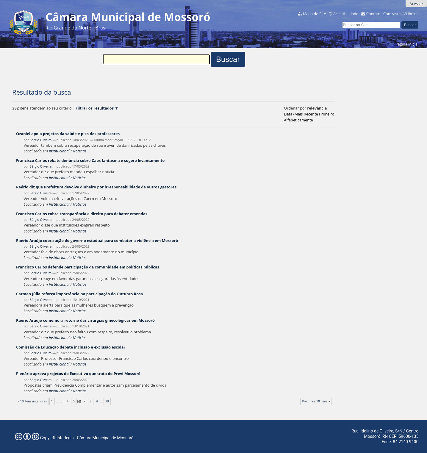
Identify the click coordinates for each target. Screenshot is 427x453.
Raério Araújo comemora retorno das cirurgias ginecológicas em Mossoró (85, 320)
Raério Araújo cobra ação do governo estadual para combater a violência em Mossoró (97, 240)
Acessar (416, 3)
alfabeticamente (298, 120)
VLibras (410, 13)
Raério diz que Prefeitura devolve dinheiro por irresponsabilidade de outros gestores (96, 187)
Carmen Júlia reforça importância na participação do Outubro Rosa (79, 293)
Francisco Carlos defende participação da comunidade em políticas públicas (87, 267)
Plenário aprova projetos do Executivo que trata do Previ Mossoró (78, 373)
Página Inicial (407, 44)
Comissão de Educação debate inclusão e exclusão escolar (70, 347)
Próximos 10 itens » (316, 401)
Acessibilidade (345, 13)
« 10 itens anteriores (32, 401)
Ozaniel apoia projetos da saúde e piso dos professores (68, 133)
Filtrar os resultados (95, 108)
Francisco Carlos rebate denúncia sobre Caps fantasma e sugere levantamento (90, 160)
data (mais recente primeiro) (309, 114)
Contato (373, 13)
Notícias (79, 151)
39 (107, 401)
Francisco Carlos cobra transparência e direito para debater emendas (81, 213)
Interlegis (65, 437)
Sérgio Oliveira (40, 140)
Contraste (392, 13)
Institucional (59, 151)
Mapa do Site (314, 13)
